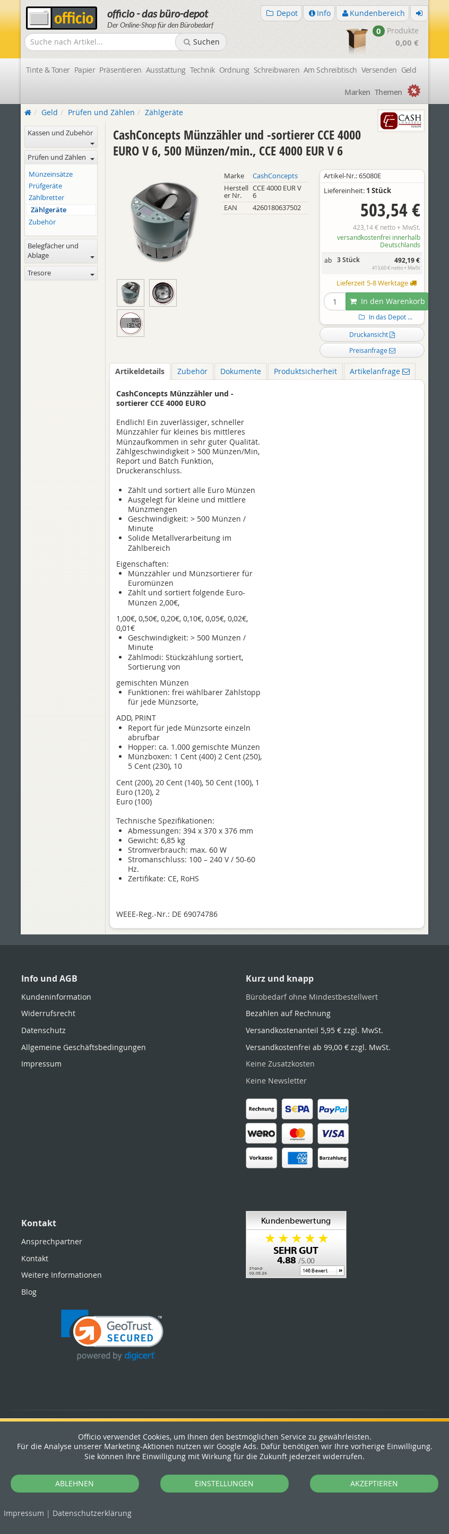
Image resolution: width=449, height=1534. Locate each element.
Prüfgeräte (45, 186)
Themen (388, 92)
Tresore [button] (61, 273)
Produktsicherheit (305, 371)
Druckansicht (372, 334)
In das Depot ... (384, 317)
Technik (202, 70)
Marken (357, 92)
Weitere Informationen (61, 1275)
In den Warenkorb (387, 301)
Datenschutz (92, 1513)
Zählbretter (46, 198)
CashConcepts (275, 175)
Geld (409, 70)
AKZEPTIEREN (374, 1483)
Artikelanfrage (380, 371)
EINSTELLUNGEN (224, 1483)
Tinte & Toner (48, 70)
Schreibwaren (276, 70)
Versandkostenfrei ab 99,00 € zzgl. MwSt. (318, 1047)
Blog (29, 1292)
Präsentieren (120, 70)
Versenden (379, 70)
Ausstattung (166, 70)
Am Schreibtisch (330, 70)
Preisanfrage (372, 350)
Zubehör (192, 371)
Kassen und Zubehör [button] (61, 136)
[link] (112, 1335)
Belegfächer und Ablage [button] (61, 250)
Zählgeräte (48, 210)
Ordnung (234, 70)
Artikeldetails (140, 371)
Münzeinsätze (51, 174)
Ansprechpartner (51, 1241)
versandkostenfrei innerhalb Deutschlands (378, 241)
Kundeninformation (56, 997)
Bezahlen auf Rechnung (288, 1013)
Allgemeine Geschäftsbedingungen (83, 1047)
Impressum (24, 1513)
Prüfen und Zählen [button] (61, 157)
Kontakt (34, 1258)
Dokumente (240, 371)
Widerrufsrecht (48, 1013)
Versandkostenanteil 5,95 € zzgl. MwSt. (314, 1030)
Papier (85, 70)
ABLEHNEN (74, 1483)
